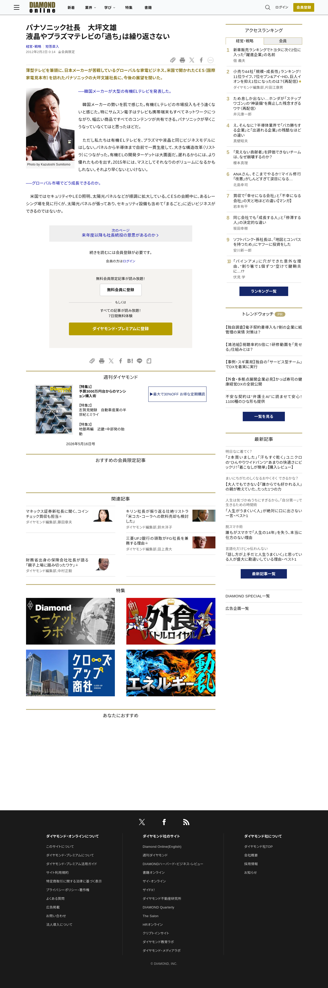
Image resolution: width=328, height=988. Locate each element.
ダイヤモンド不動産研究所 (162, 899)
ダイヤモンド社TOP (258, 847)
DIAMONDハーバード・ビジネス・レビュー (173, 864)
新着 (83, 9)
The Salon (151, 916)
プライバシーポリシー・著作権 (68, 890)
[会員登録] (291, 9)
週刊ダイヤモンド (155, 855)
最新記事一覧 (264, 574)
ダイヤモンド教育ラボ (158, 942)
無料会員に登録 (120, 290)
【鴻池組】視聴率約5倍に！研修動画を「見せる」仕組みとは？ (264, 347)
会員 (283, 41)
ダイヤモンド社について (263, 836)
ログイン (269, 8)
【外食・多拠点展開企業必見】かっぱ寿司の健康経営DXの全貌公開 (264, 382)
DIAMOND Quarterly (158, 907)
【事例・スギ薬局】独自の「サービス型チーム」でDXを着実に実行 (264, 364)
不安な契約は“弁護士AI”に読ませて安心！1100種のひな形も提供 (264, 399)
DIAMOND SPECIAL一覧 (248, 596)
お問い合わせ (56, 916)
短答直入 (52, 46)
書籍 (160, 9)
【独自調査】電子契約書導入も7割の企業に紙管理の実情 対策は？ (264, 330)
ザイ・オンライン (154, 881)
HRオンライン (153, 925)
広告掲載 (53, 907)
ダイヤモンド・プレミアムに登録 (120, 329)
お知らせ (250, 873)
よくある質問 (55, 899)
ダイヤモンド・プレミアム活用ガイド (71, 864)
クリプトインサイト (156, 933)
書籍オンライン (154, 873)
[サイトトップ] (49, 8)
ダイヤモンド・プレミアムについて (70, 855)
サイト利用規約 (57, 873)
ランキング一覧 (264, 291)
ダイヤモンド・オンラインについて (72, 836)
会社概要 (251, 855)
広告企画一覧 (237, 608)
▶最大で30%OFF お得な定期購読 (177, 394)
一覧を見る (263, 416)
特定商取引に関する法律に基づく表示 (74, 881)
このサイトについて (60, 847)
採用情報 (251, 864)
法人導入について (59, 925)
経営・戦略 (33, 46)
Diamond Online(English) (162, 847)
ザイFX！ (149, 890)
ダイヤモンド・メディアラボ (162, 951)
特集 (141, 9)
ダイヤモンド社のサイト (161, 836)
